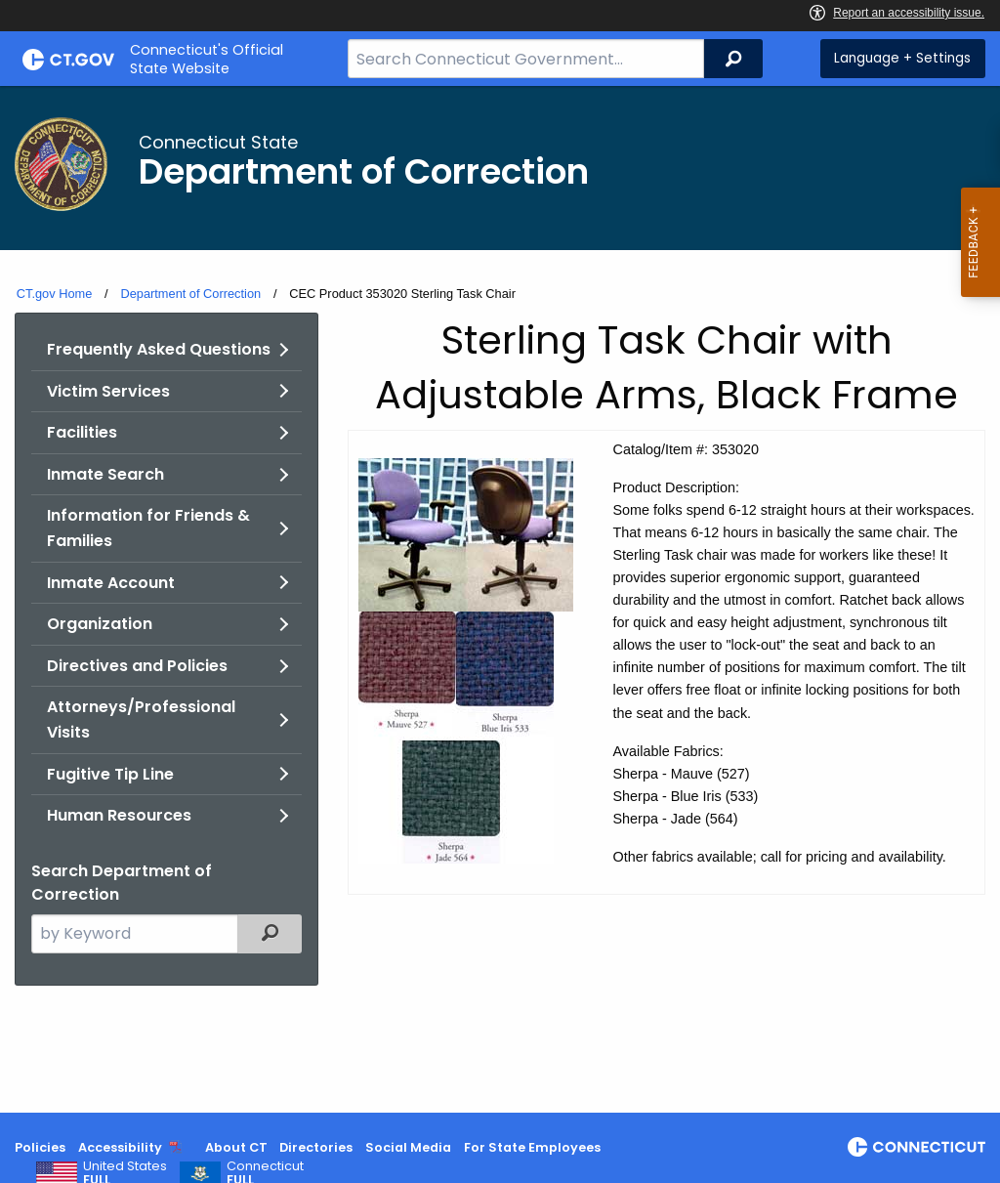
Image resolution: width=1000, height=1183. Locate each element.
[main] (500, 599)
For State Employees (532, 1147)
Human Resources (119, 815)
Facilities (82, 432)
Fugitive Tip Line (110, 774)
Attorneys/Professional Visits (141, 719)
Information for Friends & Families (148, 528)
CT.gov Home (55, 293)
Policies (40, 1147)
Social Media (408, 1147)
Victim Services (108, 391)
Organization (99, 624)
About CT (236, 1147)
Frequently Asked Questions (159, 349)
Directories (316, 1147)
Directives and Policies (137, 666)
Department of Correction (190, 293)
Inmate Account (111, 582)
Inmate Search (105, 474)
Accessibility (120, 1147)
